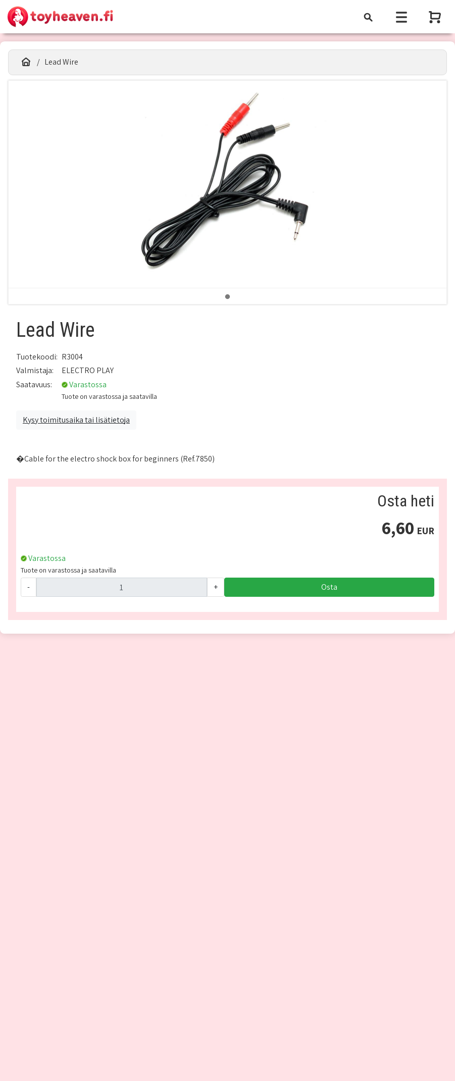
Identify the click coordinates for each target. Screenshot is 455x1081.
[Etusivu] (26, 62)
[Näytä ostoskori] (435, 17)
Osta (329, 587)
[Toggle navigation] (368, 17)
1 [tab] (228, 297)
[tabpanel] (227, 184)
